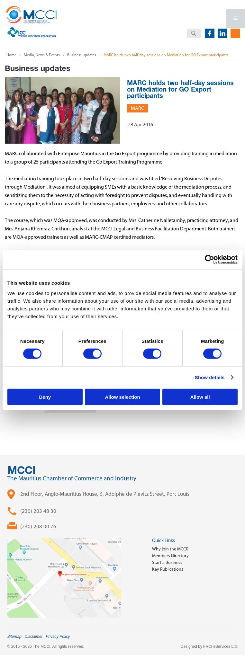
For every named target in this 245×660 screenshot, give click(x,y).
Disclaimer (34, 636)
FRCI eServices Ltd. (220, 646)
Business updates (81, 55)
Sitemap (14, 636)
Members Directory (170, 555)
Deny (45, 396)
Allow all (200, 396)
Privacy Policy (58, 636)
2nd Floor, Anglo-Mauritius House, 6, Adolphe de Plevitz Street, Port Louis (104, 494)
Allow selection (122, 396)
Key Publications (167, 569)
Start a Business (167, 562)
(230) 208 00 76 (38, 526)
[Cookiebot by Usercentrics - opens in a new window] (209, 259)
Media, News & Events (42, 55)
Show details (210, 377)
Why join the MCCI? (170, 549)
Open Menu (235, 18)
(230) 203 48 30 (38, 511)
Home (11, 55)
